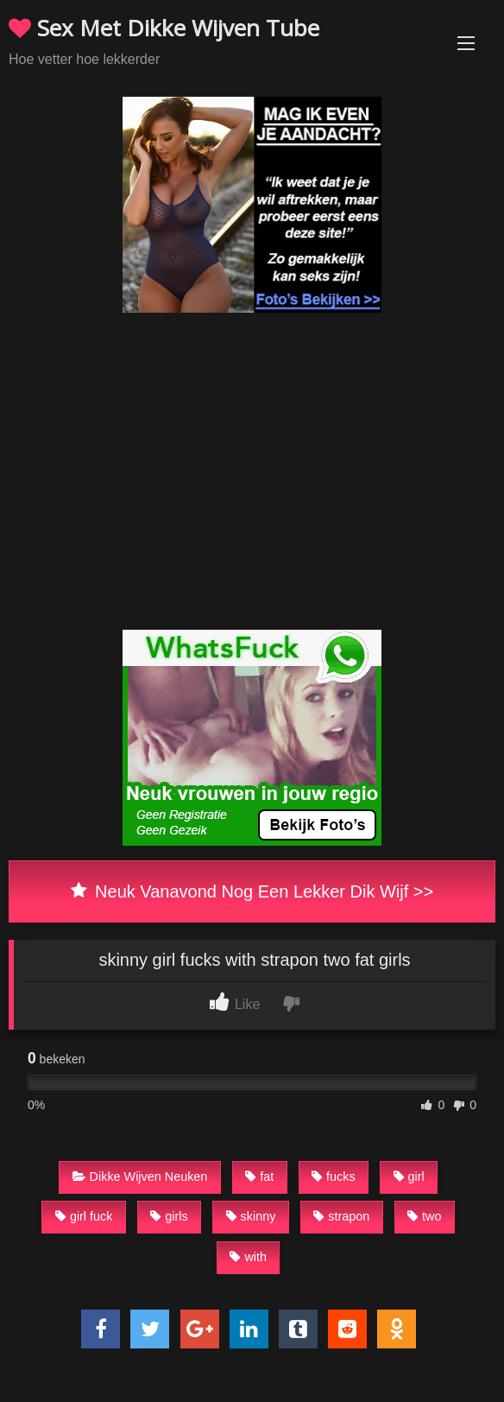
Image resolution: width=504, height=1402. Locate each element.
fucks (334, 1176)
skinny (251, 1216)
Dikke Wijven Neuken (140, 1176)
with (248, 1257)
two (424, 1216)
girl (409, 1176)
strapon (341, 1216)
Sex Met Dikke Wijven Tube (164, 27)
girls (168, 1216)
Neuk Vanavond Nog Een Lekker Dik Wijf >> (252, 891)
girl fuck (84, 1216)
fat (259, 1176)
